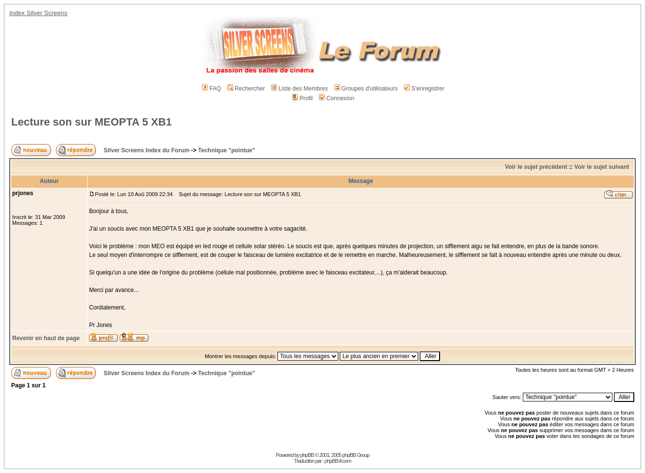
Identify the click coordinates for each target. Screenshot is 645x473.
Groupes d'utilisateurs (366, 88)
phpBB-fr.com (338, 461)
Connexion (336, 98)
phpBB (307, 455)
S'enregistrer (424, 88)
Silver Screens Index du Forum (146, 150)
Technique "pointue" (226, 150)
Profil (302, 98)
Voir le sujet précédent (536, 167)
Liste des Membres (299, 88)
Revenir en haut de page (46, 338)
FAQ (211, 88)
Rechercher (246, 88)
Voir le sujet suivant (601, 167)
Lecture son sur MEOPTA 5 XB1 (91, 122)
